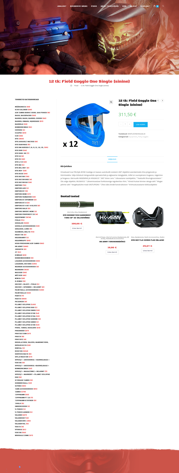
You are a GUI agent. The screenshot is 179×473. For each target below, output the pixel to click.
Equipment (133, 137)
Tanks (162, 237)
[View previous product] (158, 100)
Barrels (70, 212)
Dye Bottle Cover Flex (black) (147, 240)
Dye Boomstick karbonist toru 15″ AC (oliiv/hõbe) (77, 216)
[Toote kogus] (125, 124)
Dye (75, 212)
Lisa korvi (140, 124)
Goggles (145, 137)
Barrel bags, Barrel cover (106, 237)
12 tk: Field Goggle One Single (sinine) (95, 85)
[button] (111, 102)
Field (140, 137)
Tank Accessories (151, 237)
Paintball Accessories (115, 239)
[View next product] (162, 100)
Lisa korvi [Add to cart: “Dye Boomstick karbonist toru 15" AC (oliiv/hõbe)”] (77, 228)
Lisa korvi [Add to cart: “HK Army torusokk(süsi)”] (112, 252)
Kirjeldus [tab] (112, 159)
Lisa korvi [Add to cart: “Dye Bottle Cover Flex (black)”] (147, 251)
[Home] (71, 85)
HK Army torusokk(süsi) (112, 242)
